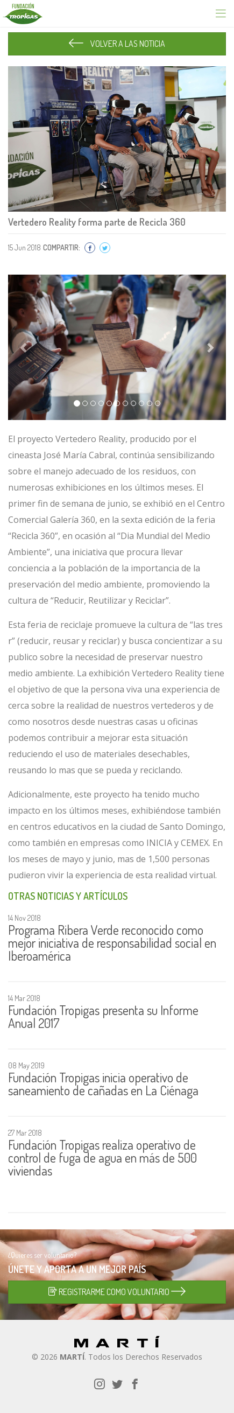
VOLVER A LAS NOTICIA (117, 43)
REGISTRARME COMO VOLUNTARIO (117, 1291)
